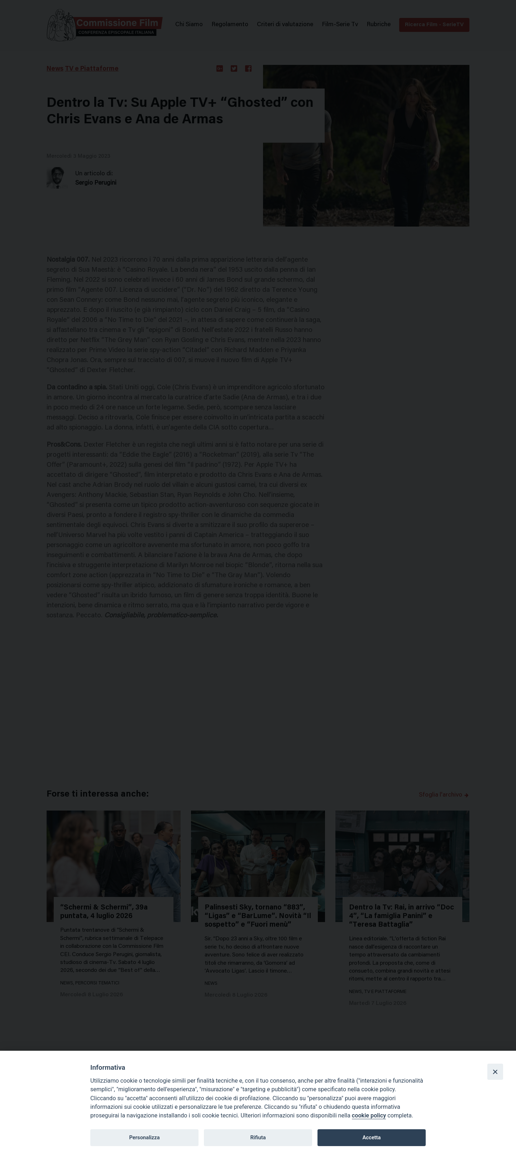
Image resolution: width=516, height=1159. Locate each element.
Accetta (371, 1137)
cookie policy (369, 1115)
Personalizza (144, 1137)
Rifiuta (258, 1137)
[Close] (495, 1071)
